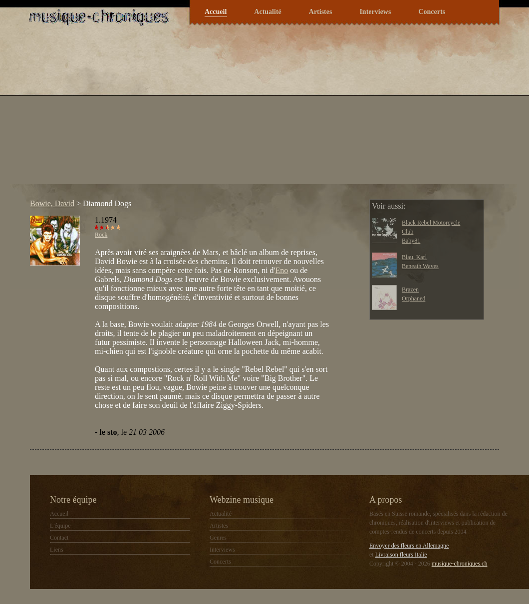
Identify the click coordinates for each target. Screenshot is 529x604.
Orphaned (413, 298)
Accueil (216, 11)
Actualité (267, 11)
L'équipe (60, 525)
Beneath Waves (420, 266)
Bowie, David (52, 203)
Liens (56, 549)
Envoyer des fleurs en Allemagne (409, 545)
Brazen (410, 289)
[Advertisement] (175, 114)
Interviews (375, 11)
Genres (218, 537)
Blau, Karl (414, 257)
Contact (59, 537)
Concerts (431, 11)
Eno (281, 270)
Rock (101, 234)
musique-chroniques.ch (460, 563)
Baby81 (411, 240)
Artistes (320, 11)
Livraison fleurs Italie (401, 554)
